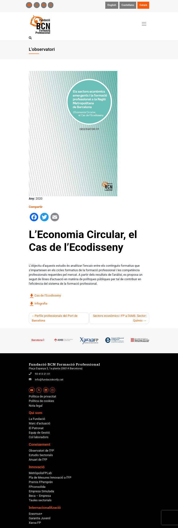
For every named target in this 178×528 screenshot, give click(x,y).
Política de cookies (41, 401)
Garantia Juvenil (40, 518)
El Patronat (36, 428)
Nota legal (35, 405)
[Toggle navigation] (144, 23)
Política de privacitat (42, 396)
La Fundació (37, 419)
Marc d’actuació (39, 423)
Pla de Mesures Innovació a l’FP (50, 477)
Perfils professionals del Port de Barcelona (54, 318)
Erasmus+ (35, 513)
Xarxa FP (35, 522)
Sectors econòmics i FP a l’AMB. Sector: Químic (119, 318)
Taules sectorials (40, 500)
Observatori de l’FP (41, 450)
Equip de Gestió (39, 432)
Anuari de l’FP (38, 459)
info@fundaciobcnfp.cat (49, 379)
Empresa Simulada (41, 491)
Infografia (38, 304)
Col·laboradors (38, 437)
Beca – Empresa (40, 495)
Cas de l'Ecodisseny (45, 296)
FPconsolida (37, 487)
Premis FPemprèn (41, 482)
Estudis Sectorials (41, 455)
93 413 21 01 (42, 373)
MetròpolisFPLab (40, 473)
